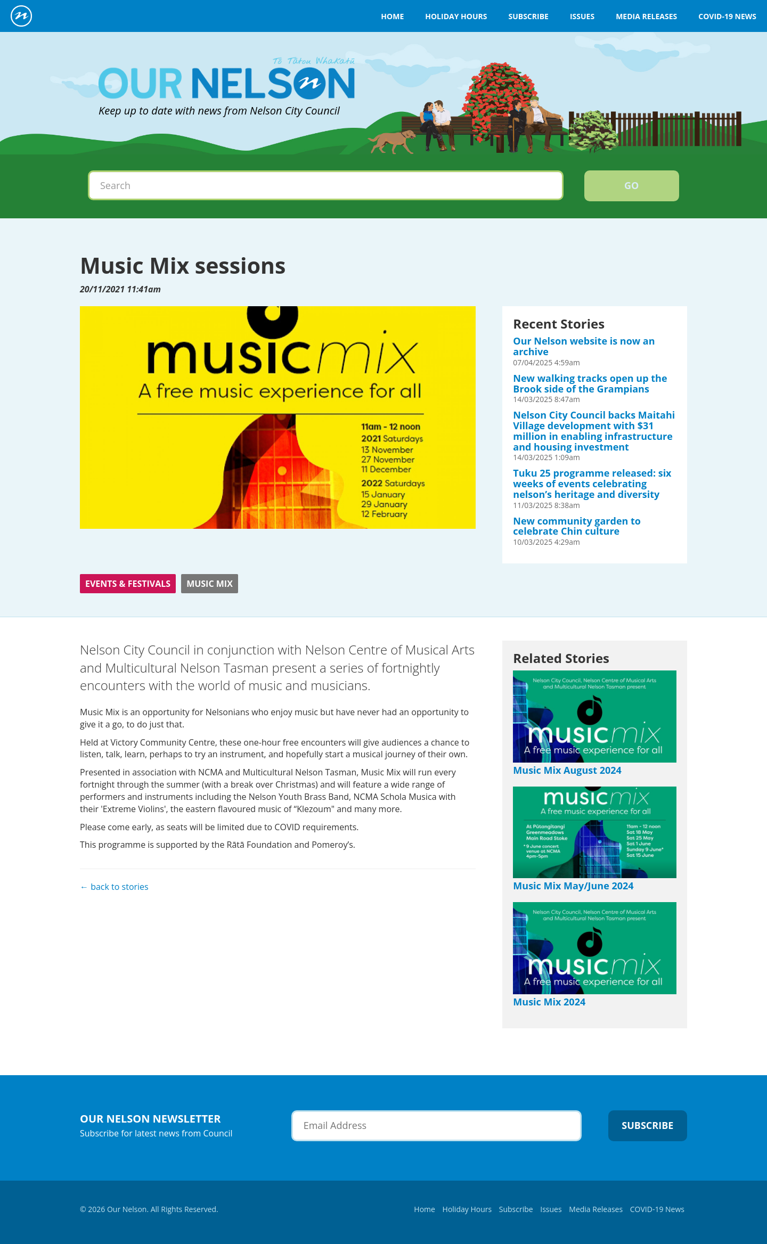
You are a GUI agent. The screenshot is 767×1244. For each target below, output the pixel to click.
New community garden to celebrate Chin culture (577, 526)
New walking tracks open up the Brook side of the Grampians (590, 383)
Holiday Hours (456, 16)
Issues (582, 16)
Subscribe (528, 16)
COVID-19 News (727, 16)
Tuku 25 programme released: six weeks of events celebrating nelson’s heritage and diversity (592, 483)
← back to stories (114, 887)
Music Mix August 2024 (567, 770)
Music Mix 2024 (549, 1001)
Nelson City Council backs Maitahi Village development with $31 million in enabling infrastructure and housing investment (594, 430)
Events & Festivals (127, 584)
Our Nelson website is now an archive (584, 346)
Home (392, 16)
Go (631, 185)
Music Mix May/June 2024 (573, 885)
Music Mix (209, 584)
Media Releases (646, 16)
